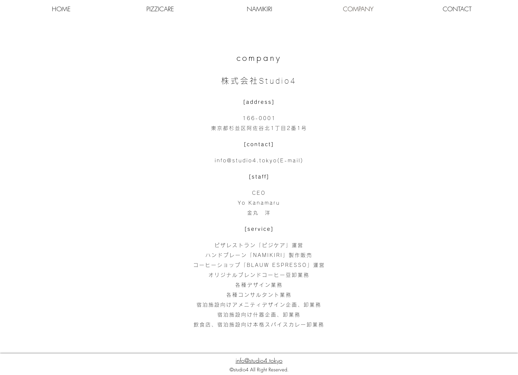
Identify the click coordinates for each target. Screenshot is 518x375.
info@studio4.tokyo (246, 160)
